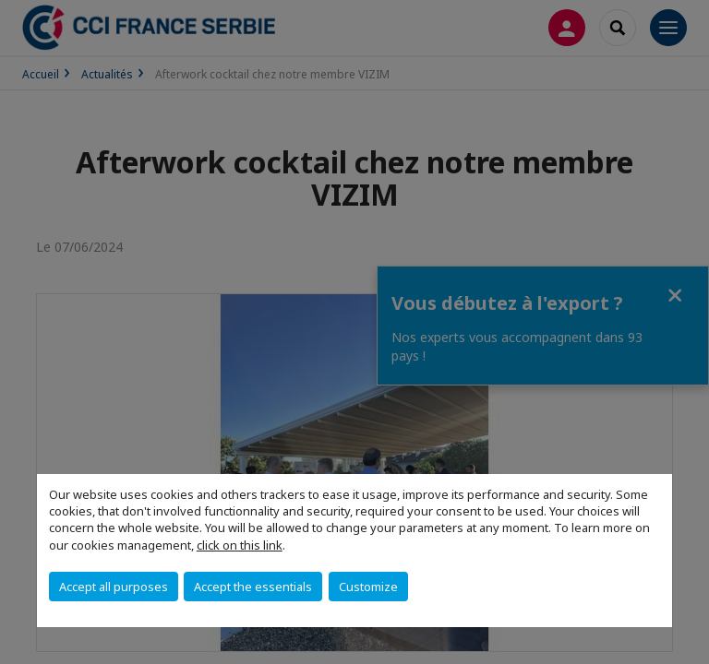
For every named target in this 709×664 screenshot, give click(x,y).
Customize (368, 586)
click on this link (239, 545)
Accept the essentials (253, 586)
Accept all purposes (113, 586)
